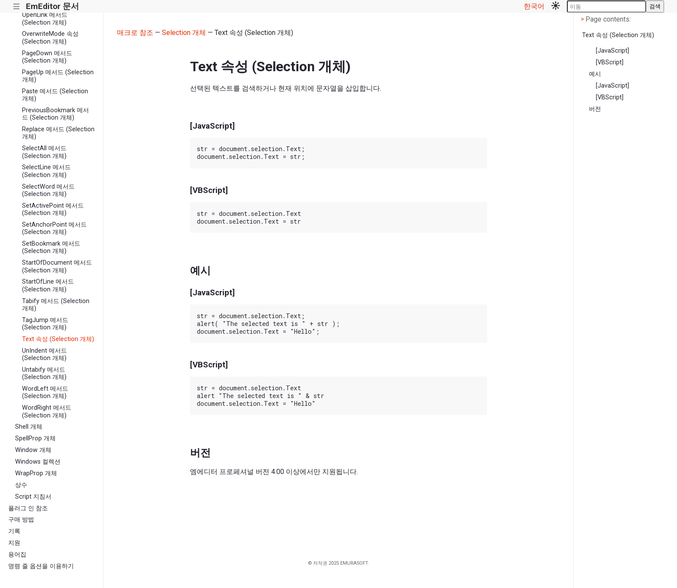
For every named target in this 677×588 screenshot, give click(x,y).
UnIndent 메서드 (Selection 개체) (44, 354)
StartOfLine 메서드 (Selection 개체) (48, 285)
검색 (655, 6)
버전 (595, 109)
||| (17, 6)
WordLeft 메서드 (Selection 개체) (45, 392)
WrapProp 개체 (36, 473)
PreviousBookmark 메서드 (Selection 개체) (55, 114)
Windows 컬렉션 (37, 461)
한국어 (534, 6)
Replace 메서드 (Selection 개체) (58, 133)
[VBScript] (609, 62)
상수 (21, 485)
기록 (14, 531)
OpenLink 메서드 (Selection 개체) (44, 18)
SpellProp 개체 (35, 438)
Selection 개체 (184, 32)
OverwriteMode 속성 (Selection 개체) (50, 37)
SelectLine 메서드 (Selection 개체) (46, 171)
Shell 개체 (28, 426)
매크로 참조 (135, 32)
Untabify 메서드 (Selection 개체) (44, 373)
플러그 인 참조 (28, 508)
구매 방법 (21, 519)
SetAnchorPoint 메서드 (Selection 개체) (54, 228)
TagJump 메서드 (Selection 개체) (45, 323)
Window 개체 (33, 450)
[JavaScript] (612, 50)
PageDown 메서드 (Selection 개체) (47, 57)
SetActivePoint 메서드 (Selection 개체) (53, 209)
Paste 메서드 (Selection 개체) (55, 95)
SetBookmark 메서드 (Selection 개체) (51, 247)
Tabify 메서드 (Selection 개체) (55, 304)
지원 (14, 543)
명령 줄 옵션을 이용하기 (41, 566)
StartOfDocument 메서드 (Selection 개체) (57, 266)
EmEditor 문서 (52, 6)
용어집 (17, 554)
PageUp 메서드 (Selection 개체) (58, 76)
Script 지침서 (33, 496)
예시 (595, 74)
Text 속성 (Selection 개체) (58, 339)
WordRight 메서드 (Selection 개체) (46, 411)
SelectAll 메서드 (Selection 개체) (44, 152)
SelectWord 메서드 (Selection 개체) (48, 190)
